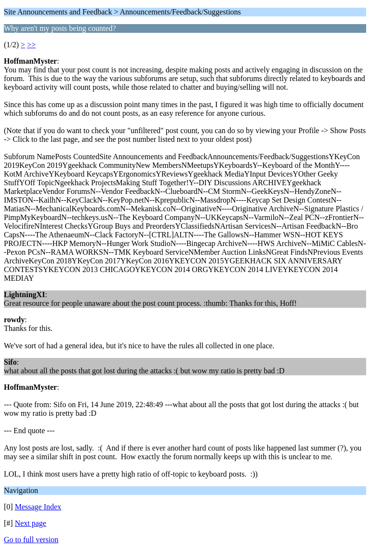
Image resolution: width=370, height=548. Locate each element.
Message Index (38, 507)
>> (31, 45)
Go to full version (31, 539)
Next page (30, 523)
